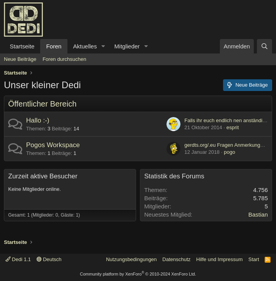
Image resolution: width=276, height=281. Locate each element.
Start (253, 259)
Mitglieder (127, 46)
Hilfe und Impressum (219, 259)
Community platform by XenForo (138, 274)
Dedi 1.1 (18, 259)
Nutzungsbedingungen (131, 259)
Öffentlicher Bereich (42, 104)
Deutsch (49, 259)
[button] (102, 46)
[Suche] (264, 46)
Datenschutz (177, 259)
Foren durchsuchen (64, 59)
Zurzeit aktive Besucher (43, 176)
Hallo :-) (38, 120)
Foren (53, 46)
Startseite (22, 46)
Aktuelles (85, 46)
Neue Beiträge (20, 59)
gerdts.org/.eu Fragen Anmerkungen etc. (229, 145)
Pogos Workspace (53, 145)
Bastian (258, 214)
